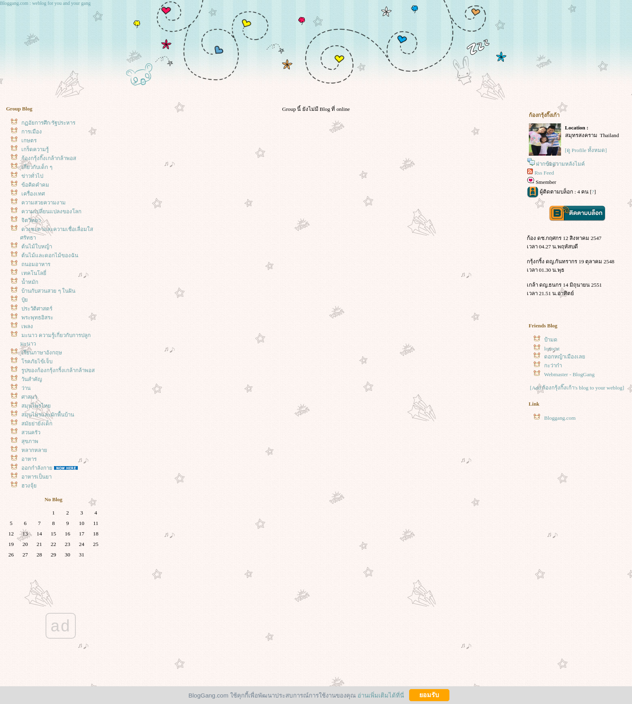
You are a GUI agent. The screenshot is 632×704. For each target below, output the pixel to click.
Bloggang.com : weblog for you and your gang (45, 3)
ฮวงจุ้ (29, 486)
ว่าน (26, 388)
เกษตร (29, 140)
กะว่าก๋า (553, 365)
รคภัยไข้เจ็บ (36, 361)
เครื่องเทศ (33, 194)
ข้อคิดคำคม (35, 185)
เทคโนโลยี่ (33, 273)
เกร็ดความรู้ (35, 149)
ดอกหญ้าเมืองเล (564, 357)
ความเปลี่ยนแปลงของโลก (51, 211)
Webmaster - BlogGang (569, 374)
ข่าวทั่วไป (32, 176)
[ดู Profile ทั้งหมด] (586, 150)
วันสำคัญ (31, 379)
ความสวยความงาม (43, 203)
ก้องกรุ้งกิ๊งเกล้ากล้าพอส (48, 158)
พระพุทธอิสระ (37, 318)
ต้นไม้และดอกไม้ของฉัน (49, 255)
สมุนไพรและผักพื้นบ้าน (47, 415)
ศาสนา (29, 397)
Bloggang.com (560, 418)
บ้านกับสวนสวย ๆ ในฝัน (48, 291)
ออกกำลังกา (36, 468)
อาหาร (29, 459)
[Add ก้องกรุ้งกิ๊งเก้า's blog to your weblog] (577, 388)
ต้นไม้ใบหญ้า (36, 247)
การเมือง (31, 132)
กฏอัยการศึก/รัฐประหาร (48, 123)
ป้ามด (550, 340)
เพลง (27, 326)
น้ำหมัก (29, 282)
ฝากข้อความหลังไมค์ (560, 164)
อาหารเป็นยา (36, 477)
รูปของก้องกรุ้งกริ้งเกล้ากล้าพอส (58, 370)
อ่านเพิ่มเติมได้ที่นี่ (381, 695)
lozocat (551, 349)
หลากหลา (34, 450)
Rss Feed (544, 173)
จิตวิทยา (31, 220)
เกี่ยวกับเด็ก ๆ (36, 167)
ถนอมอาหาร (35, 264)
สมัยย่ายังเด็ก (36, 424)
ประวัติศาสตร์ (36, 309)
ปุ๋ (24, 300)
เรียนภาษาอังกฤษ (41, 353)
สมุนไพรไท (36, 406)
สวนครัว (30, 432)
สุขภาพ (29, 441)
